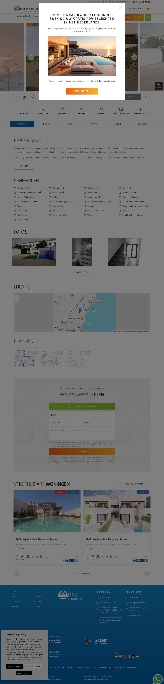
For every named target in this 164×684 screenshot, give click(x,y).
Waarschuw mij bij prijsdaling (103, 18)
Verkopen (101, 9)
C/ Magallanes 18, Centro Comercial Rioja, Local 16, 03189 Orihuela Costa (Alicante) (110, 610)
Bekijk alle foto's (128, 97)
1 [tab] (78, 573)
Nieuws (132, 9)
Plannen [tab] (118, 124)
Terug (146, 97)
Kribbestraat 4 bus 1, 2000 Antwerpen (138, 609)
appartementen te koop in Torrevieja (96, 679)
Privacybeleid (74, 444)
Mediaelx (121, 668)
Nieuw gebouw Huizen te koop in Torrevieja (98, 676)
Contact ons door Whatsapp (82, 406)
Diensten (112, 9)
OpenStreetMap (130, 331)
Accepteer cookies (14, 666)
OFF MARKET (131, 668)
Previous (30, 57)
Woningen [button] (89, 9)
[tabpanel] (47, 527)
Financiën (142, 124)
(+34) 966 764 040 (97, 2)
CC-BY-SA (146, 331)
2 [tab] (86, 573)
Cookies (69, 668)
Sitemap (87, 668)
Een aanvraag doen (131, 18)
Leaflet (115, 331)
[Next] (147, 573)
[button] (32, 96)
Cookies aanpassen (33, 666)
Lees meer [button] (24, 166)
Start (71, 9)
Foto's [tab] (70, 124)
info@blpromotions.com (119, 2)
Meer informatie (24, 660)
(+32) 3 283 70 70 (136, 597)
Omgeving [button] (122, 9)
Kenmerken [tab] (45, 124)
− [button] (17, 300)
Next (134, 57)
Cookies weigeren (24, 673)
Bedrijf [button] (79, 9)
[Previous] (17, 573)
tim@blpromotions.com (137, 603)
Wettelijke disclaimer (57, 668)
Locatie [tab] (94, 124)
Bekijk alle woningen (134, 484)
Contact (141, 9)
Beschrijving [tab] (22, 124)
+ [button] (17, 296)
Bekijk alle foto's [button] (82, 272)
